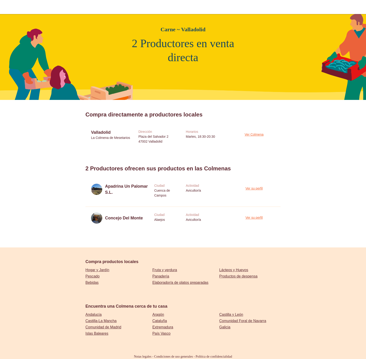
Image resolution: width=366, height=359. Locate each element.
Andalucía (93, 315)
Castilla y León (231, 315)
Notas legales (142, 356)
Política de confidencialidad (214, 356)
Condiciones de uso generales (173, 356)
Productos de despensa (238, 276)
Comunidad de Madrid (103, 327)
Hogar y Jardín (97, 270)
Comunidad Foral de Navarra (242, 321)
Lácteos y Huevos (233, 270)
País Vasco (161, 333)
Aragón (158, 315)
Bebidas (92, 283)
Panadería (160, 276)
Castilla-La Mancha (100, 321)
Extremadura (162, 327)
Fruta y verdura (164, 270)
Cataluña (159, 321)
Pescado (92, 276)
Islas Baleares (96, 333)
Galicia (224, 327)
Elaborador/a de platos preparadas (180, 283)
